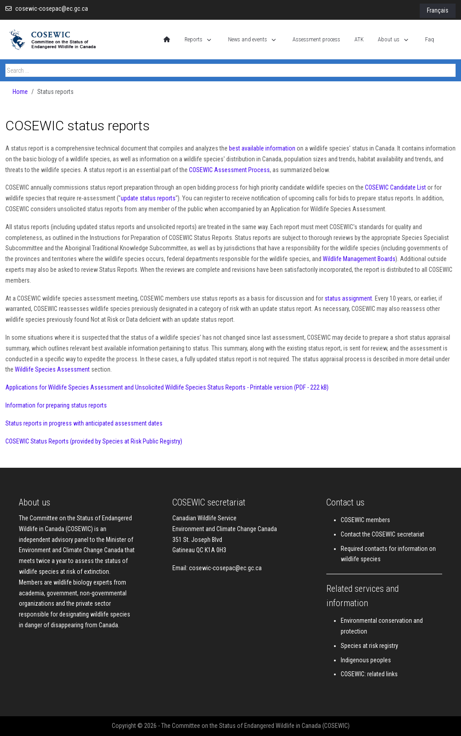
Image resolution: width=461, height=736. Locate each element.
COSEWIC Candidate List (395, 187)
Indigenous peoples (366, 660)
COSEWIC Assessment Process (229, 169)
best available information (262, 148)
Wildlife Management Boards (359, 258)
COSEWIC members (365, 519)
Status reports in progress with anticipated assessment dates (83, 423)
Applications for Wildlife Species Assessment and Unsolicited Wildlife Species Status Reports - (127, 387)
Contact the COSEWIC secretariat (382, 534)
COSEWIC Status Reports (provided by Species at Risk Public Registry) (93, 441)
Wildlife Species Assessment (52, 369)
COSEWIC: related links (369, 674)
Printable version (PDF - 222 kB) (289, 387)
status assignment (348, 298)
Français (437, 10)
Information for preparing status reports (56, 405)
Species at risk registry (369, 645)
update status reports (148, 198)
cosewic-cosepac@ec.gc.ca (51, 8)
